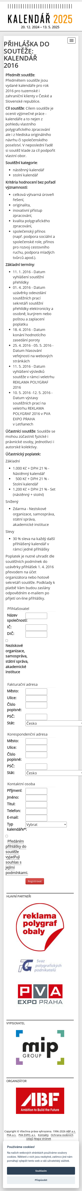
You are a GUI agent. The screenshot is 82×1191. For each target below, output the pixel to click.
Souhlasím (41, 1170)
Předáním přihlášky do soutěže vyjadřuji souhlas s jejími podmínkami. (17, 857)
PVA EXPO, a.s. (27, 1135)
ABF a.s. (71, 1131)
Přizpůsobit (41, 1180)
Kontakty (43, 1135)
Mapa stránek (42, 1138)
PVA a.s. (11, 1135)
